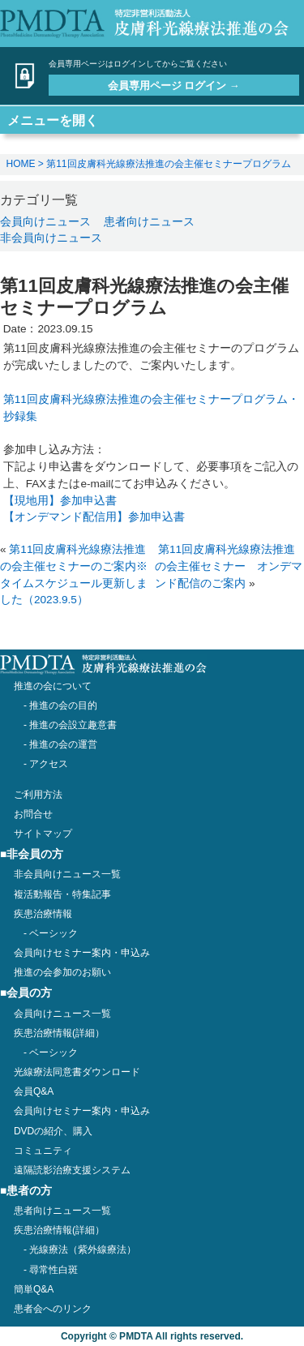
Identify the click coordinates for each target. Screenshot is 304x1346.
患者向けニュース (149, 221)
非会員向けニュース (51, 237)
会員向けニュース (45, 221)
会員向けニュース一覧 (62, 1013)
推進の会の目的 (63, 705)
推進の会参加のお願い (62, 972)
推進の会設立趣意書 (73, 725)
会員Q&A (34, 1091)
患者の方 (29, 1191)
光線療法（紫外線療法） (82, 1249)
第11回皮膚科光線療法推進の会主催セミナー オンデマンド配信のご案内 (228, 566)
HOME (21, 163)
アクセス (48, 763)
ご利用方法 (38, 794)
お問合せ (33, 814)
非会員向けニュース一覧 (67, 874)
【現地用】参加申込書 (60, 501)
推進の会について (53, 686)
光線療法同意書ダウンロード (77, 1072)
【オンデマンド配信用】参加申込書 (94, 517)
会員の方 (29, 993)
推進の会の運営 (63, 744)
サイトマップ (43, 833)
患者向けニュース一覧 (62, 1210)
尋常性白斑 (53, 1269)
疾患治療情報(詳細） (59, 1230)
